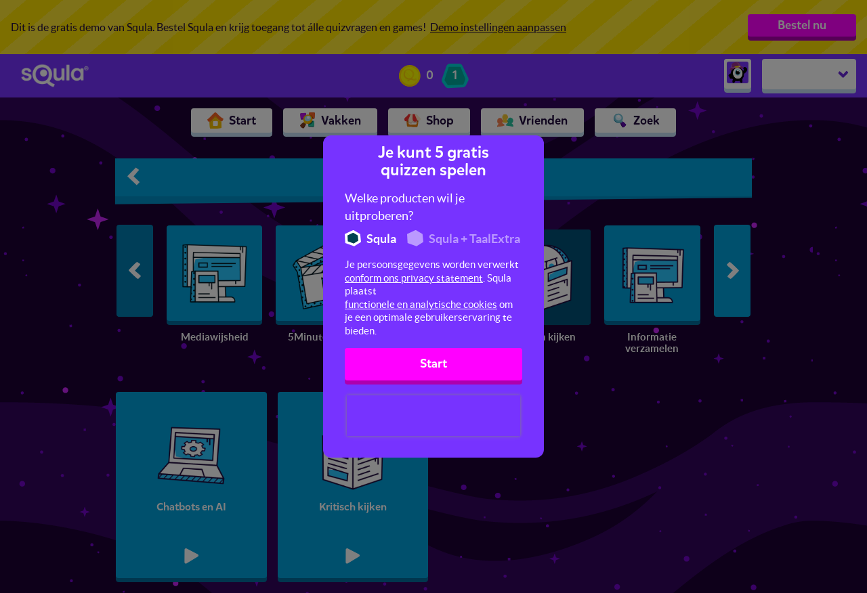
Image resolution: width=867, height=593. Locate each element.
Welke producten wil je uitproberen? (405, 207)
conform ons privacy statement (414, 278)
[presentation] (433, 415)
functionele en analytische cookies (421, 304)
